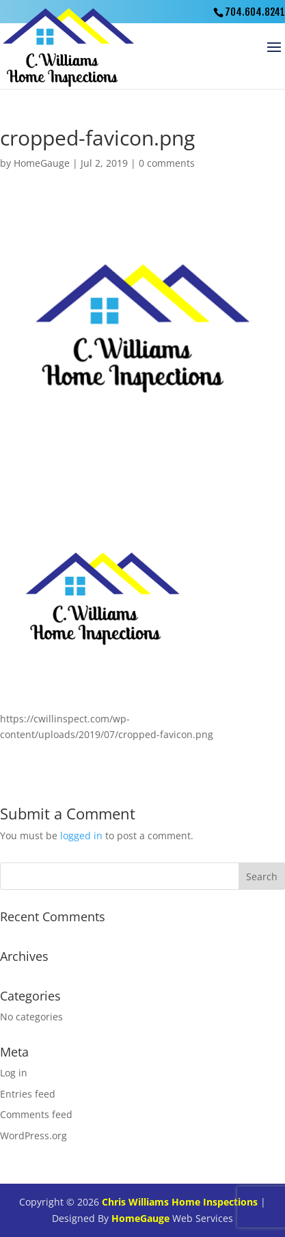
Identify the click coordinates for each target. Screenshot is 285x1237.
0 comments (167, 163)
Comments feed (36, 1114)
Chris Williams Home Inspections (180, 1201)
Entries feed (27, 1093)
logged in (81, 835)
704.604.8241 (255, 11)
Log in (13, 1072)
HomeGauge (42, 163)
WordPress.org (33, 1135)
